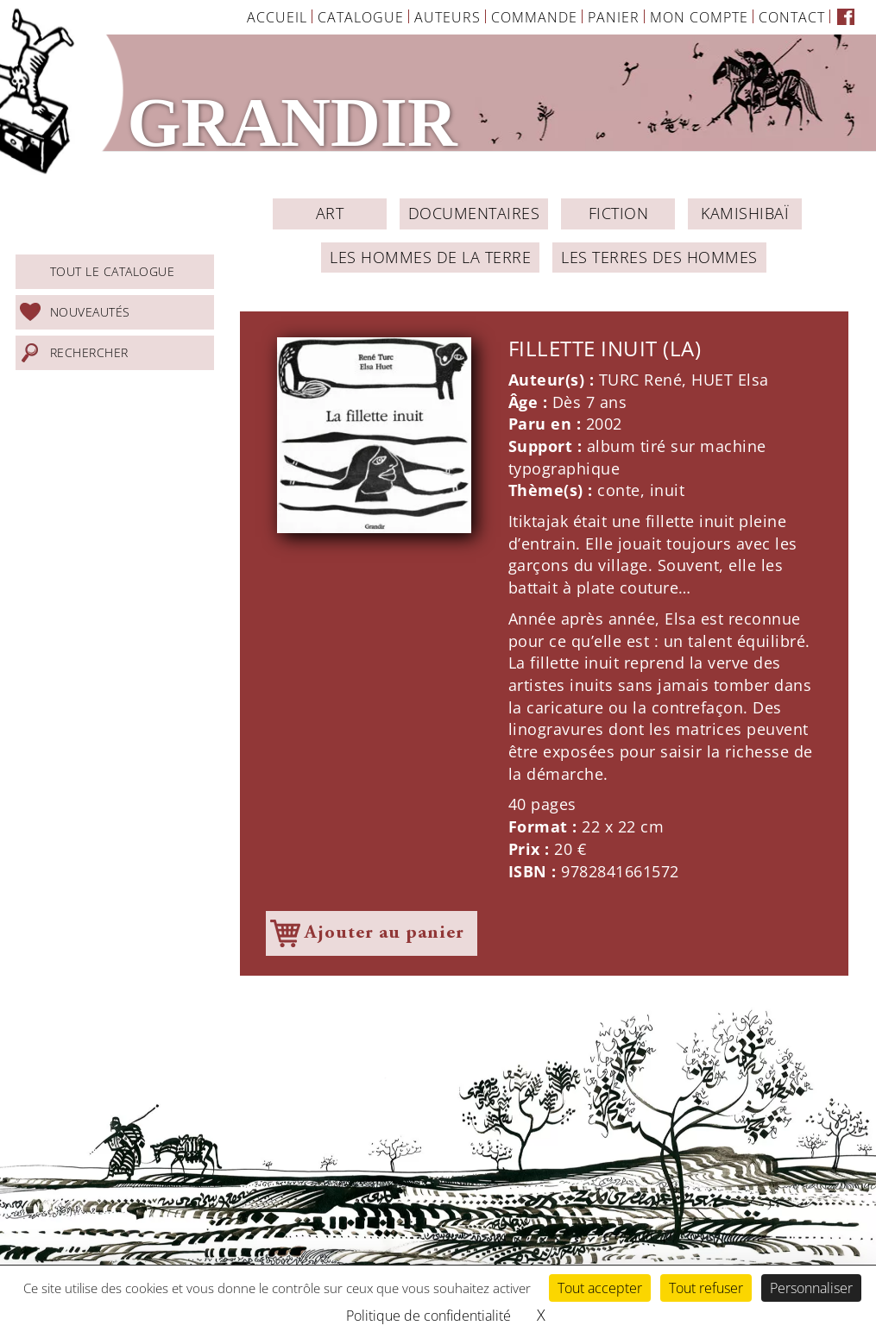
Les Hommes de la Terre (430, 257)
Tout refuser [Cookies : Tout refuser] (706, 1287)
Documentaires (474, 213)
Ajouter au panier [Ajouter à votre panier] (384, 933)
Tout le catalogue (112, 271)
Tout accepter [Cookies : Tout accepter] (600, 1287)
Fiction (619, 213)
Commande (534, 17)
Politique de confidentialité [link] (428, 1315)
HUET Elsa (730, 379)
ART (330, 213)
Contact (792, 17)
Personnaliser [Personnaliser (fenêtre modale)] (811, 1287)
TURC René (641, 379)
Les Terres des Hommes (659, 257)
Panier (614, 17)
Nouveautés (90, 312)
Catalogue (361, 17)
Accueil (277, 17)
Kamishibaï (745, 213)
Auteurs (447, 17)
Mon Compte (699, 17)
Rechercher (89, 352)
